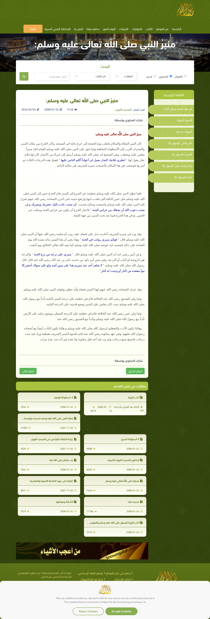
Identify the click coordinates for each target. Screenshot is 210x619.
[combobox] (126, 76)
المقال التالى (28, 371)
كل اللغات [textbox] (101, 76)
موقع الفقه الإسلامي (90, 573)
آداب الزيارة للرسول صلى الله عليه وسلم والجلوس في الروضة (110, 522)
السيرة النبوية (184, 120)
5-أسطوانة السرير (132, 439)
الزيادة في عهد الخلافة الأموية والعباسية (53, 481)
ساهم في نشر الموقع (118, 573)
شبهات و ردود (184, 131)
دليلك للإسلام (122, 579)
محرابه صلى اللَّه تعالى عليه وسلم (124, 481)
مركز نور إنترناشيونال (92, 579)
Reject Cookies (88, 611)
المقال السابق (135, 371)
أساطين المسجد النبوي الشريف (125, 460)
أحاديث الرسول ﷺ (182, 154)
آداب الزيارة (135, 397)
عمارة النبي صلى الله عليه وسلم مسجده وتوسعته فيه (47, 418)
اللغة (33, 28)
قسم (151, 76)
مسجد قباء (135, 501)
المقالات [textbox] (128, 76)
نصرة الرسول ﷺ (183, 177)
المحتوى (165, 76)
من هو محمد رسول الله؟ (178, 108)
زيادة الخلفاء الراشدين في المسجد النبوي (53, 439)
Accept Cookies (121, 611)
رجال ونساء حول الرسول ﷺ (177, 165)
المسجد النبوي (123, 109)
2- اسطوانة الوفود (65, 397)
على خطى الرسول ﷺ (180, 142)
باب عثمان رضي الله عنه (62, 460)
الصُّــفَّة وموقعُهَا (66, 501)
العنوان (180, 76)
